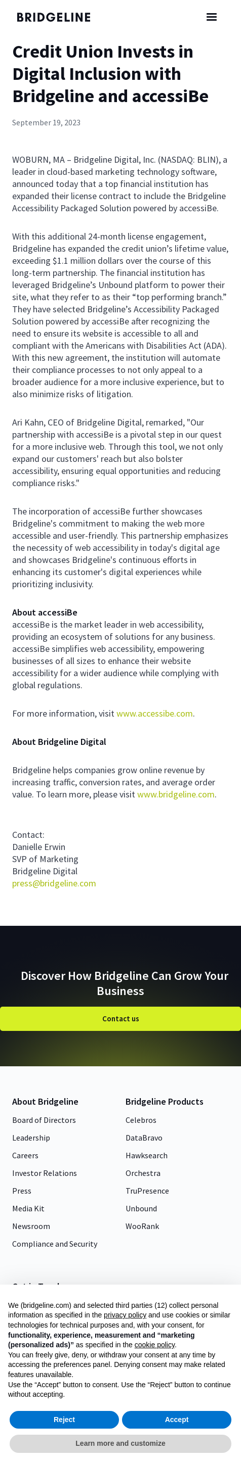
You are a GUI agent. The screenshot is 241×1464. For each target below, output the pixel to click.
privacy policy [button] (125, 1315)
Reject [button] (64, 1419)
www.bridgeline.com (175, 794)
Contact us (120, 1018)
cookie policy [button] (155, 1345)
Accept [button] (177, 1419)
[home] (60, 17)
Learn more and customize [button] (120, 1443)
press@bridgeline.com (54, 883)
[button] (211, 17)
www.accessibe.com (154, 713)
